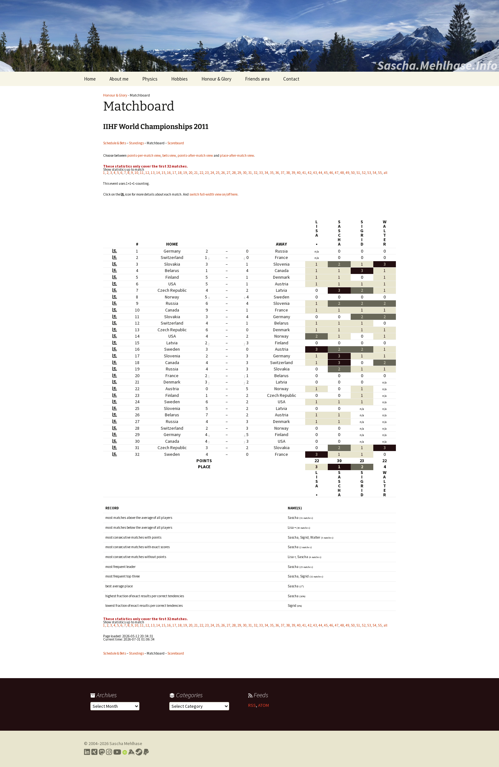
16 (169, 172)
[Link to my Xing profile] (94, 752)
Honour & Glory (216, 79)
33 (261, 172)
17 (174, 172)
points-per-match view (144, 155)
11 (142, 172)
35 (272, 172)
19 (185, 172)
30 (245, 172)
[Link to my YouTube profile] (117, 752)
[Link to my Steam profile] (139, 752)
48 (342, 172)
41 (304, 172)
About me (119, 79)
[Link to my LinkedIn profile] (87, 752)
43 (315, 172)
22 (201, 172)
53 (369, 172)
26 (223, 172)
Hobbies (179, 79)
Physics (150, 79)
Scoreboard (175, 143)
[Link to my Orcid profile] (125, 752)
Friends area (257, 79)
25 (218, 172)
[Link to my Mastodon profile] (102, 752)
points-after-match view (195, 155)
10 (136, 172)
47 (337, 172)
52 (364, 172)
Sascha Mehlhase (125, 743)
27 (228, 172)
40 (299, 172)
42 (310, 172)
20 (191, 172)
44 (320, 172)
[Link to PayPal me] (146, 752)
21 (196, 172)
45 (326, 172)
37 (283, 172)
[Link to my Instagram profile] (109, 752)
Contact (291, 79)
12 (147, 172)
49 (347, 172)
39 (293, 172)
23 (207, 172)
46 (331, 172)
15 (163, 172)
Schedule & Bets (114, 143)
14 (158, 172)
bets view (169, 155)
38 (288, 172)
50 (353, 172)
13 (153, 172)
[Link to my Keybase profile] (131, 752)
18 (180, 172)
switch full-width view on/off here (213, 194)
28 (234, 172)
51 (358, 172)
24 (212, 172)
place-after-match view (237, 155)
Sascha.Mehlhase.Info (437, 65)
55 (380, 172)
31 (250, 172)
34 (266, 172)
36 (277, 172)
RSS (252, 705)
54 (374, 172)
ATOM (263, 705)
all (385, 172)
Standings (136, 143)
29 (239, 172)
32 (255, 172)
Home (90, 79)
